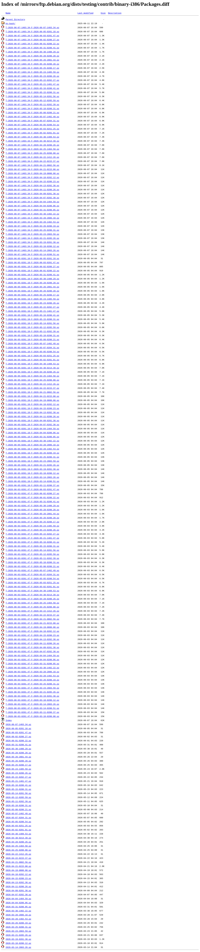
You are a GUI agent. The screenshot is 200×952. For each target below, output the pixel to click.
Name (8, 13)
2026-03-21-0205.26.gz (18, 935)
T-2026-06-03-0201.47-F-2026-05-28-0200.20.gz (32, 509)
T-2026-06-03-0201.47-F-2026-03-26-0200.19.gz (32, 679)
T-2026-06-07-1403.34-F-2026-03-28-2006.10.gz (32, 217)
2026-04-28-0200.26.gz (18, 841)
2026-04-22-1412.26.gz (18, 854)
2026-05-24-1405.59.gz (18, 768)
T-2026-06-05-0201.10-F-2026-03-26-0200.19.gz (32, 452)
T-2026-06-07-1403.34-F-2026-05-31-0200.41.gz (32, 47)
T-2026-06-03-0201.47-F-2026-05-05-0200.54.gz (32, 578)
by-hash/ (10, 23)
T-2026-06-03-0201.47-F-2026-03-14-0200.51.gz (32, 708)
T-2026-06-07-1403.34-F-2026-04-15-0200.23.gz (32, 181)
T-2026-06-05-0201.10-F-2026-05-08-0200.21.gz (32, 339)
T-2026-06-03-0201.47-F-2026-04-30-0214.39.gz (32, 594)
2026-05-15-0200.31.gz (18, 789)
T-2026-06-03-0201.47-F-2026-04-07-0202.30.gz (32, 651)
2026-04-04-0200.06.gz (18, 902)
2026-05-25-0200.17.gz (18, 764)
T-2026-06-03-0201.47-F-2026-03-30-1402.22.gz (32, 667)
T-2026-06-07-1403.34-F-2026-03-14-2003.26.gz (32, 250)
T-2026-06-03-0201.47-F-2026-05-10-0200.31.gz (32, 562)
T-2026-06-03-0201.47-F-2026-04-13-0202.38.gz (32, 639)
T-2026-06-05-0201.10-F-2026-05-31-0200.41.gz (32, 274)
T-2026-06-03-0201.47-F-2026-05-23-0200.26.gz (32, 529)
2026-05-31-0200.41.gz (18, 744)
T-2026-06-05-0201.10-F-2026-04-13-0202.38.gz (32, 412)
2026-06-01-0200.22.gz (18, 740)
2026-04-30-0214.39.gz (18, 837)
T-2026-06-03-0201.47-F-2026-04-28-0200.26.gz (32, 598)
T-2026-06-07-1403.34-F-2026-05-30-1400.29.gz (32, 51)
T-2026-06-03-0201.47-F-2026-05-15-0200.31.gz (32, 546)
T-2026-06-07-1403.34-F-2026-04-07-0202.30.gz (32, 197)
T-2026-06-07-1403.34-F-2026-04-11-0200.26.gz (32, 189)
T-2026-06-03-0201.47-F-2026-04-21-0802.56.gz (32, 619)
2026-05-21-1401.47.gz (18, 781)
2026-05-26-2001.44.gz (18, 756)
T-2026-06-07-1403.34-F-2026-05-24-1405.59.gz (32, 72)
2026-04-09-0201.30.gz (18, 890)
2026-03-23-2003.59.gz (18, 931)
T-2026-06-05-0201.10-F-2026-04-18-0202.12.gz (32, 404)
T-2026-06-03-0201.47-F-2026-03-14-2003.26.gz (32, 704)
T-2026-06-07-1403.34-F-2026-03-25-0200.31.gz (32, 230)
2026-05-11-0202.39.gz (18, 801)
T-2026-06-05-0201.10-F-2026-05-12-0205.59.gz (32, 327)
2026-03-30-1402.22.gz (18, 910)
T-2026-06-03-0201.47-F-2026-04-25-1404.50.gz (32, 602)
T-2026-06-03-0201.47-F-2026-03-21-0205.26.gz (32, 692)
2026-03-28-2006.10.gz (18, 914)
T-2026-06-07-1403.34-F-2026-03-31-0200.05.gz (32, 209)
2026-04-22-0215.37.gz (18, 858)
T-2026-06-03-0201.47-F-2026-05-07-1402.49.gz (32, 570)
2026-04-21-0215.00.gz (18, 866)
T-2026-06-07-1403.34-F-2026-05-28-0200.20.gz (32, 55)
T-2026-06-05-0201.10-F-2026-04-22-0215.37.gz (32, 388)
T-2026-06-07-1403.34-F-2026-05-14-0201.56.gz (32, 96)
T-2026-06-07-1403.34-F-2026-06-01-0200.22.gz (32, 43)
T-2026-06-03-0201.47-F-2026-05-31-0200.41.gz (32, 501)
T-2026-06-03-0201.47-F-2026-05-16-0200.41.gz (32, 542)
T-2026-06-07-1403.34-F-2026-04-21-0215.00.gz (32, 169)
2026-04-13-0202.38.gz (18, 882)
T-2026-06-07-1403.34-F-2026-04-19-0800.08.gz (32, 173)
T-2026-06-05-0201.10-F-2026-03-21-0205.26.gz (32, 465)
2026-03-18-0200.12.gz (18, 943)
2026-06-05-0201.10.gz (18, 728)
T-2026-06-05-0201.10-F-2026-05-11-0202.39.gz (32, 331)
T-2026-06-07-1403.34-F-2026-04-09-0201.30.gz (32, 193)
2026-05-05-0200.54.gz (18, 821)
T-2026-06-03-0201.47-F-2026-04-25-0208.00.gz (32, 606)
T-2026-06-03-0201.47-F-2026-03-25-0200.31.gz (32, 683)
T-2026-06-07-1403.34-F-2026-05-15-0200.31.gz (32, 92)
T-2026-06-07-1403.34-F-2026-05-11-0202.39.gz (32, 104)
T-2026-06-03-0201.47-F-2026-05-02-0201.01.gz (32, 586)
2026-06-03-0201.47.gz (18, 732)
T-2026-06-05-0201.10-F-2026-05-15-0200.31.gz (32, 319)
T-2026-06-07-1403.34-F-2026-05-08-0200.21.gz (32, 112)
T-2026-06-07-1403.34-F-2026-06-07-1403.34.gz (32, 27)
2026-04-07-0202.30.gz (18, 894)
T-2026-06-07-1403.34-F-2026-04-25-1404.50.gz (32, 149)
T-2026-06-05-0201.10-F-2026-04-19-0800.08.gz (32, 400)
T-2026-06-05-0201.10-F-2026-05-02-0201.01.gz (32, 359)
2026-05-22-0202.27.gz (18, 777)
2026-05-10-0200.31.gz (18, 805)
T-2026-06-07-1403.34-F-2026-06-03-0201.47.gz (32, 35)
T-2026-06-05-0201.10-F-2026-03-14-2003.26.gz (32, 477)
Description (114, 13)
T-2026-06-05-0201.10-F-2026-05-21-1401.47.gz (32, 311)
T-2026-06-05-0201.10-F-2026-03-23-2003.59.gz (32, 461)
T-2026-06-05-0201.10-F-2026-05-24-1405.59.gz (32, 298)
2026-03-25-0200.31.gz (18, 927)
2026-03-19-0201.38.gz (18, 939)
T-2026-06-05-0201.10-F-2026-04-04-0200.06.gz (32, 432)
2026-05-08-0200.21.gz (18, 809)
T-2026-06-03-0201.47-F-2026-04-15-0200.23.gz (32, 635)
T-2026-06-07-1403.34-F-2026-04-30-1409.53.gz (32, 136)
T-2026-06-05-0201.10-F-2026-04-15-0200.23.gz (32, 408)
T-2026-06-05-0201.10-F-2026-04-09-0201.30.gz (32, 420)
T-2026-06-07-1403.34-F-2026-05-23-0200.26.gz (32, 76)
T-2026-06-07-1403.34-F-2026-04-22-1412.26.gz (32, 157)
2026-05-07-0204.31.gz (18, 817)
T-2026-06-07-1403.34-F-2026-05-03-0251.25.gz (32, 128)
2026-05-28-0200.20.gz (18, 752)
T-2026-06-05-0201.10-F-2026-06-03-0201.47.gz (32, 262)
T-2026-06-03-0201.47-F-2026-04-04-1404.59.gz (32, 655)
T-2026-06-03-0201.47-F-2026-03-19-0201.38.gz (32, 696)
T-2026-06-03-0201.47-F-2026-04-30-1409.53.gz (32, 590)
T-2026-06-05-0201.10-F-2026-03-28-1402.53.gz (32, 448)
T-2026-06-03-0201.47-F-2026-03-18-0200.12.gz (32, 700)
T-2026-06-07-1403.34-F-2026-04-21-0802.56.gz (32, 165)
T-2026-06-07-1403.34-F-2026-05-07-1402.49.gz (32, 116)
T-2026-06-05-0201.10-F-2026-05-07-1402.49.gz (32, 343)
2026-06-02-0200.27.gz (18, 736)
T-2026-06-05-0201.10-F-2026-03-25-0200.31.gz (32, 457)
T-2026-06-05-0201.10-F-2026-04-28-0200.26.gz (32, 371)
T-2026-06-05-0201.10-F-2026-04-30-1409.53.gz (32, 363)
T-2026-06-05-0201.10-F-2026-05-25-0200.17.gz (32, 294)
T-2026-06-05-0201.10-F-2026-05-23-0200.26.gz (32, 303)
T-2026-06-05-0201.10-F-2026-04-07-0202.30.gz (32, 424)
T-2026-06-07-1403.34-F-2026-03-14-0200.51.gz (32, 254)
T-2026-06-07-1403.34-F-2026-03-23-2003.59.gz (32, 234)
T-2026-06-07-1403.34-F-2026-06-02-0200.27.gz (32, 39)
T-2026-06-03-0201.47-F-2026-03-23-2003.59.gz (32, 687)
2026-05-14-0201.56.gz (18, 793)
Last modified (85, 13)
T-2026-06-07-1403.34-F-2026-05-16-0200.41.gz (32, 88)
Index (9, 720)
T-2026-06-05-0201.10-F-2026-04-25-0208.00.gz (32, 380)
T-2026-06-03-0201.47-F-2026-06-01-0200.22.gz (32, 497)
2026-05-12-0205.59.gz (18, 797)
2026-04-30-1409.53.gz (18, 833)
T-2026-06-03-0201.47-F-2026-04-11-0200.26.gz (32, 643)
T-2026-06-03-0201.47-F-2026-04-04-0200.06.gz (32, 659)
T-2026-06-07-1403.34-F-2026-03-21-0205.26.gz (32, 238)
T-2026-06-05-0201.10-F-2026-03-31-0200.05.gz (32, 436)
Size (103, 13)
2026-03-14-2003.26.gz (18, 947)
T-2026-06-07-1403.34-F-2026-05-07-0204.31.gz (32, 120)
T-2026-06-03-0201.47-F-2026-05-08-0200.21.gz (32, 566)
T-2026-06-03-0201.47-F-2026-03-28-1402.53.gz (32, 675)
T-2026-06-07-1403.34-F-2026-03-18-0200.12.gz (32, 246)
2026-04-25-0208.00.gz (18, 850)
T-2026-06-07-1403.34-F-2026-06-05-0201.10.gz (32, 31)
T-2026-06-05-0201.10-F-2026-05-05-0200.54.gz (32, 351)
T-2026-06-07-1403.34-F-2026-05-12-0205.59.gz (32, 100)
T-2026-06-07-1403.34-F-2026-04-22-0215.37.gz (32, 161)
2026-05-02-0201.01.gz (18, 829)
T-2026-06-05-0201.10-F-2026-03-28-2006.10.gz (32, 444)
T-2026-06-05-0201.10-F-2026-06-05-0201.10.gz (32, 258)
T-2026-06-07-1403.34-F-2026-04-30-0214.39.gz (32, 140)
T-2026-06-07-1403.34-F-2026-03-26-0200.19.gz (32, 226)
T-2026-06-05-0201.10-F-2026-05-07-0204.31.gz (32, 347)
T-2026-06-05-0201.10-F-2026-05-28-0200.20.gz (32, 282)
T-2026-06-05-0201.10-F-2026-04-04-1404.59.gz (32, 428)
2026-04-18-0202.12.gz (18, 874)
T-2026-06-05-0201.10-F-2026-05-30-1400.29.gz (32, 278)
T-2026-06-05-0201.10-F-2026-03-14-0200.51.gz (32, 481)
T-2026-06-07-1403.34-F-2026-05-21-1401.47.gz (32, 84)
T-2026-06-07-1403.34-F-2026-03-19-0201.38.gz (32, 242)
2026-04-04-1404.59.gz (18, 898)
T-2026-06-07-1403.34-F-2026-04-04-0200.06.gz (32, 205)
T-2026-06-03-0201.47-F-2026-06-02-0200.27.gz (32, 493)
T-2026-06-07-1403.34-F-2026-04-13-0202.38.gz (32, 185)
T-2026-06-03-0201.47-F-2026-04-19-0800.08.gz (32, 627)
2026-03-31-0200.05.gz (18, 906)
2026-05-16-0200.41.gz (18, 785)
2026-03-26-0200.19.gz (18, 922)
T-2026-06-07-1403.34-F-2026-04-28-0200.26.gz (32, 145)
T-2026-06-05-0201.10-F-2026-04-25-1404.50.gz (32, 375)
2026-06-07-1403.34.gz (18, 724)
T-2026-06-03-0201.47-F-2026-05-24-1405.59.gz (32, 525)
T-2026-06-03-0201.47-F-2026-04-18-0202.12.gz (32, 631)
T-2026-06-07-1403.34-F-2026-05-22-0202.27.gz (32, 80)
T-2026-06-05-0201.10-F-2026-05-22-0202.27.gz (32, 307)
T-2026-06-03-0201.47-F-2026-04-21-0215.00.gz (32, 623)
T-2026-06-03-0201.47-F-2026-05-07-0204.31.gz (32, 574)
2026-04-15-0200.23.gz (18, 878)
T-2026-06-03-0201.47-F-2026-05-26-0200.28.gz (32, 517)
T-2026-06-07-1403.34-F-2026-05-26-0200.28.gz (32, 63)
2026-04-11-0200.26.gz (18, 886)
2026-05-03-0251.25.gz (18, 825)
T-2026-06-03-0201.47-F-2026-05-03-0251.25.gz (32, 582)
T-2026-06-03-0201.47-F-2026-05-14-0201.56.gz (32, 550)
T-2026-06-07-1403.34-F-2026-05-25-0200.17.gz (32, 68)
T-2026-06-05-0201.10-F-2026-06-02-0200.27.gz (32, 266)
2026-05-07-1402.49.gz (18, 813)
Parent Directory (15, 19)
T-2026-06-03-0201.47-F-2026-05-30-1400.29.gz (32, 505)
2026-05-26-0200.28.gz (18, 760)
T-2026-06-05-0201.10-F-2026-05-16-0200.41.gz (32, 315)
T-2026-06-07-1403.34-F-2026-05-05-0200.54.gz (32, 124)
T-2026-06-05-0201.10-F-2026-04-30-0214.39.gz (32, 367)
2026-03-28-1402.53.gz (18, 918)
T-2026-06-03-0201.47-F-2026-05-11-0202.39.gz (32, 558)
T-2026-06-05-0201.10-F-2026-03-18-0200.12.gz (32, 473)
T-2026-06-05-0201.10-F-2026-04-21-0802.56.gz (32, 392)
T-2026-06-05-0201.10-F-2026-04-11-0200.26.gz (32, 416)
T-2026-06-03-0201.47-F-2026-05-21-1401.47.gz (32, 538)
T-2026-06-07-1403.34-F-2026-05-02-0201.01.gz (32, 132)
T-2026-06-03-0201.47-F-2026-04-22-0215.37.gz (32, 615)
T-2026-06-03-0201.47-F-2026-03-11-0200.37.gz (32, 712)
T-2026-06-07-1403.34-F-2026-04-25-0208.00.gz (32, 153)
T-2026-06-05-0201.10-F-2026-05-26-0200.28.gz (32, 290)
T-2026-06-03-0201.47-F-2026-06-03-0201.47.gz (32, 489)
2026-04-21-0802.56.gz (18, 862)
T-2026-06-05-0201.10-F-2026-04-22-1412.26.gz (32, 384)
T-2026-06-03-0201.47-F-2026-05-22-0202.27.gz (32, 533)
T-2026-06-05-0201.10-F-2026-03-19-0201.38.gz (32, 469)
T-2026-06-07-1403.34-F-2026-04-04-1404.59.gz (32, 201)
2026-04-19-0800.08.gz (18, 870)
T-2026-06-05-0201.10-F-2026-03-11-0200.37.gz (32, 485)
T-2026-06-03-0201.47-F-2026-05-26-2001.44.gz (32, 513)
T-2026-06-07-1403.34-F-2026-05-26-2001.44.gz (32, 59)
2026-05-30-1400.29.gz (18, 748)
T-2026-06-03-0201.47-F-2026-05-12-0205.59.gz (32, 554)
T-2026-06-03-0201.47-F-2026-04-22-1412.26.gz (32, 610)
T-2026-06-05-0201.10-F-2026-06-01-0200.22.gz (32, 270)
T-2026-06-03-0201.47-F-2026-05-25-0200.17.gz (32, 521)
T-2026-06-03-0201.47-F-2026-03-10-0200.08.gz (32, 716)
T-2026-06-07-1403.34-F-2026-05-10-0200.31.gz (32, 108)
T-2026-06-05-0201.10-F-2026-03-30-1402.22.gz (32, 440)
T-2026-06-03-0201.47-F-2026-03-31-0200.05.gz (32, 663)
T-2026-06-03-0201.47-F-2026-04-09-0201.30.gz (32, 647)
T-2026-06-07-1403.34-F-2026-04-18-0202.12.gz (32, 177)
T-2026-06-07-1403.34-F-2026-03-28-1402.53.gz (32, 222)
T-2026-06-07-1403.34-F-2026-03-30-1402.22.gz (32, 213)
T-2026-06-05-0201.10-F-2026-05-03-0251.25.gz (32, 355)
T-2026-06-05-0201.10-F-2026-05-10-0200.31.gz (32, 335)
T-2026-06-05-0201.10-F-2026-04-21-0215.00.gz (32, 396)
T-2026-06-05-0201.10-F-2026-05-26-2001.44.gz (32, 286)
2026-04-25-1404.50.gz (18, 845)
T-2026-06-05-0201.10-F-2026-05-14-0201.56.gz (32, 323)
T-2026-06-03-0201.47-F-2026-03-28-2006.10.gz (32, 671)
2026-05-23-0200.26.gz (18, 773)
